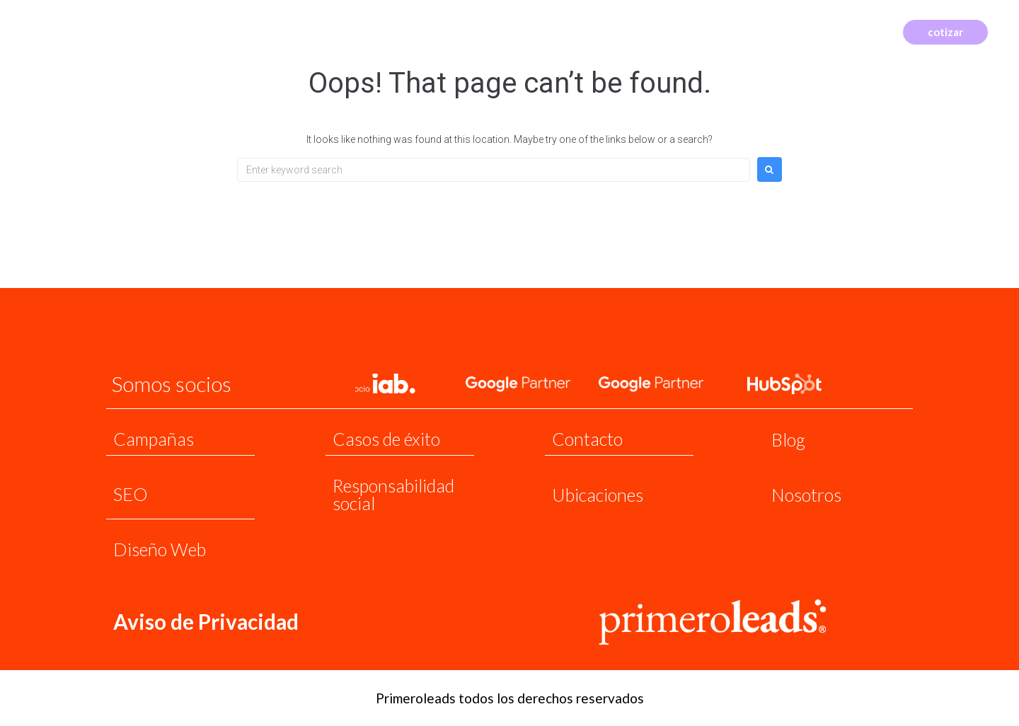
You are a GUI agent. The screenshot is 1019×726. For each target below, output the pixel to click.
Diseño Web (159, 549)
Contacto (587, 438)
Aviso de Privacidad (206, 621)
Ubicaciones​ (597, 494)
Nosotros (806, 494)
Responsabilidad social (393, 494)
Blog (788, 439)
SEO (130, 494)
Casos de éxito (386, 438)
